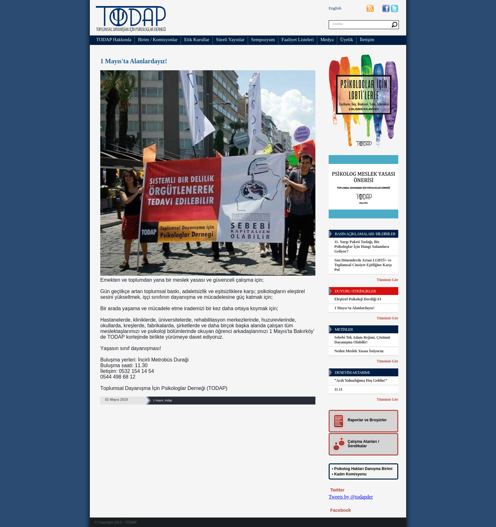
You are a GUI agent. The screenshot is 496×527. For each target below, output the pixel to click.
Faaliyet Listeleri (298, 39)
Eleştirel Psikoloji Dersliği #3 (357, 299)
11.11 (338, 389)
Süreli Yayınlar (230, 39)
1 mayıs (158, 400)
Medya (327, 39)
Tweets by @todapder (351, 496)
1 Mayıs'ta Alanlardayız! (354, 308)
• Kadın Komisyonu (349, 474)
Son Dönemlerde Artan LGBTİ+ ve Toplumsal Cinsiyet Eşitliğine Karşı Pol (363, 265)
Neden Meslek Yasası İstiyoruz (359, 351)
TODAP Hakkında (113, 39)
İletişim (367, 39)
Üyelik (346, 39)
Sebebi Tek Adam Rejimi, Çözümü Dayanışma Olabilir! (362, 339)
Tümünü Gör (387, 280)
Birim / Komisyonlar (157, 39)
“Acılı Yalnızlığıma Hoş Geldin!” (360, 380)
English (335, 8)
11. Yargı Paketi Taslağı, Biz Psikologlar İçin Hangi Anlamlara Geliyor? (361, 247)
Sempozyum (263, 39)
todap (168, 400)
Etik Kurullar (196, 39)
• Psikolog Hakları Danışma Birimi (362, 469)
